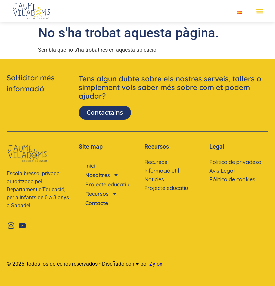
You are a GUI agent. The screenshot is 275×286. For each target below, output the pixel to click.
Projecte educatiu (107, 184)
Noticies (154, 179)
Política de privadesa (235, 162)
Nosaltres (102, 175)
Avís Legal (222, 170)
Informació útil (161, 170)
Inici (90, 165)
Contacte (96, 203)
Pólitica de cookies (232, 179)
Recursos (101, 193)
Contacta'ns (105, 112)
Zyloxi (156, 264)
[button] (259, 11)
